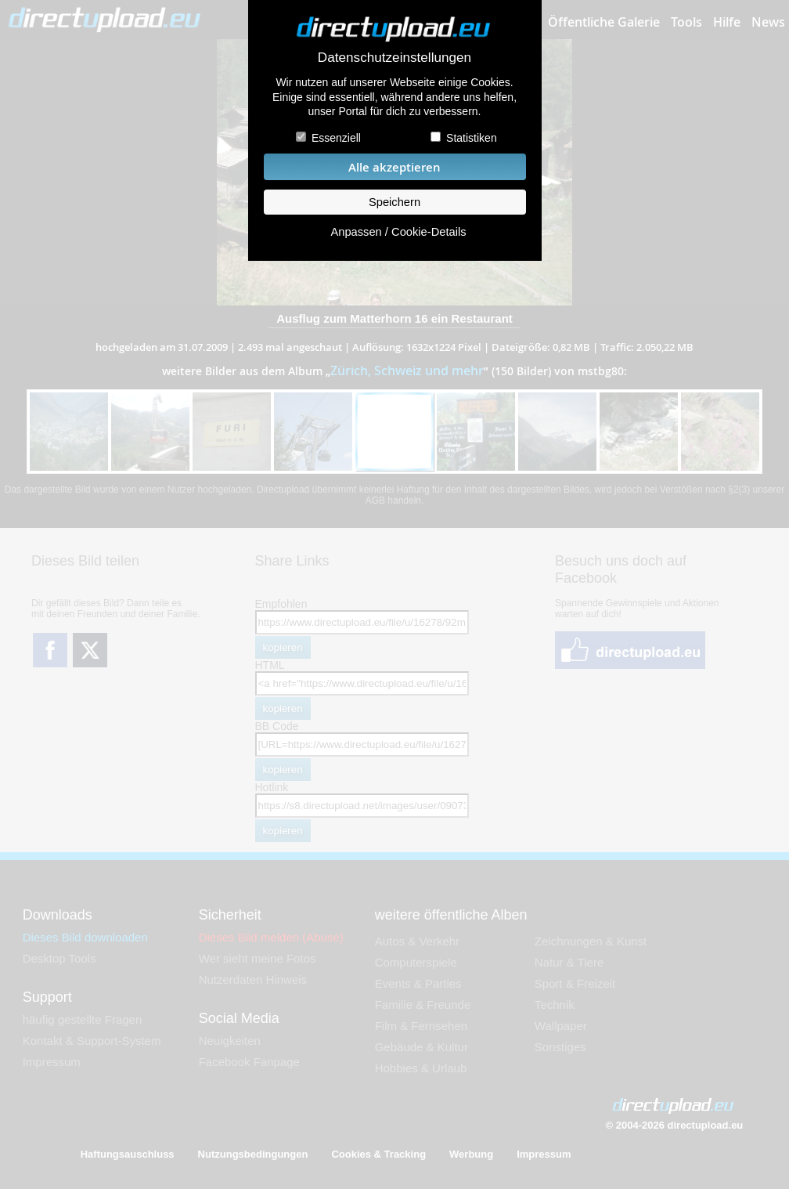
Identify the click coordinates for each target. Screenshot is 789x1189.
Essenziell (336, 138)
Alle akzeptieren (394, 167)
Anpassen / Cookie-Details (398, 232)
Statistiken (471, 138)
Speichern (394, 202)
